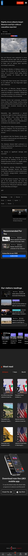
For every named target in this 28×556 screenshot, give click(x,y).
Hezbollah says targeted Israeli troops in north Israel (7, 444)
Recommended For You (12, 232)
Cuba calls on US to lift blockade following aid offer (18, 295)
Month (24, 372)
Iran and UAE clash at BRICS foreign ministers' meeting (19, 313)
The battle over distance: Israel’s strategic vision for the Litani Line (6, 420)
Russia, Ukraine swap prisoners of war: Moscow (18, 247)
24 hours (5, 372)
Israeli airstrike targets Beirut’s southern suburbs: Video (20, 341)
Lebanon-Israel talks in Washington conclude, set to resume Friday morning (20, 444)
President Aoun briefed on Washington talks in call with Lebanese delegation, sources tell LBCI (20, 396)
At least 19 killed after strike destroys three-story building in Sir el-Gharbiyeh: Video (14, 342)
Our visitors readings (11, 288)
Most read (8, 367)
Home (3, 554)
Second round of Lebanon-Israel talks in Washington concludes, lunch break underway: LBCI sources (20, 420)
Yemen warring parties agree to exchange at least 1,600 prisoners (18, 321)
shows (20, 554)
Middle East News (16, 310)
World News (13, 237)
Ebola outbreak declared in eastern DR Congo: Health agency (18, 241)
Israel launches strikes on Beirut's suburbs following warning (19, 305)
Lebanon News (16, 300)
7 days (15, 372)
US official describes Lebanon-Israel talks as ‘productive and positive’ (7, 396)
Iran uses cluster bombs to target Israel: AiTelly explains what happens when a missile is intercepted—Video (6, 342)
